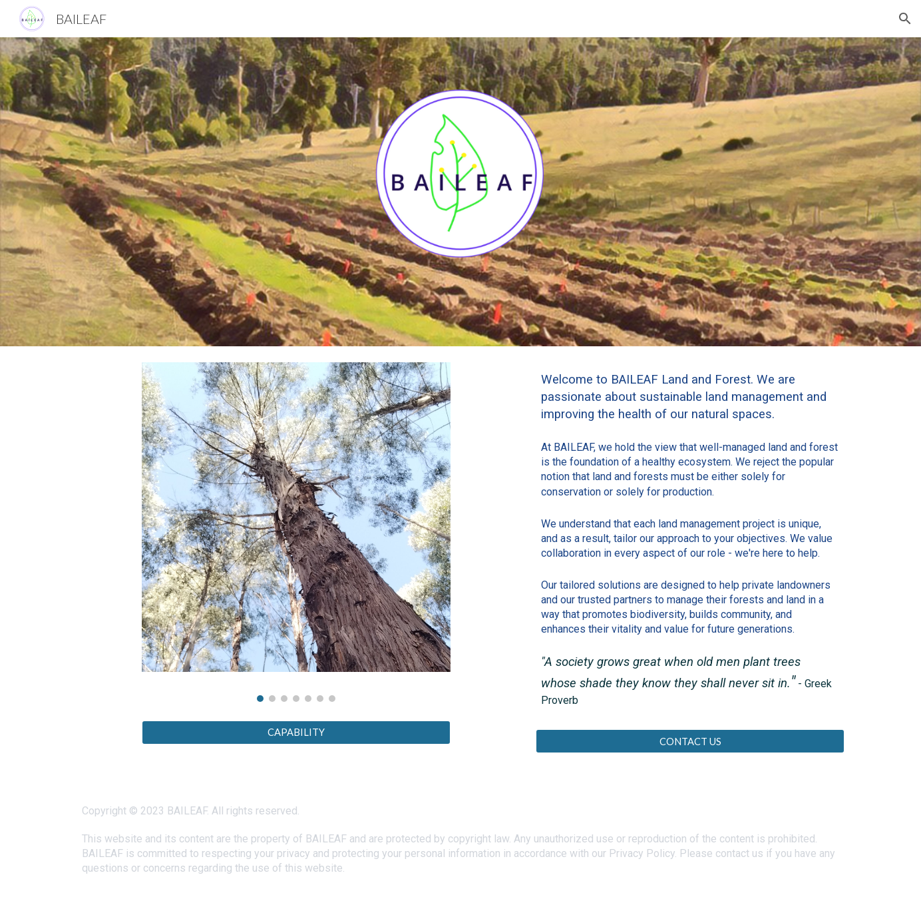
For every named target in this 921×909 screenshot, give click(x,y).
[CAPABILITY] (296, 732)
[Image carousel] (296, 532)
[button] (905, 19)
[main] (690, 545)
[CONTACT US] (690, 741)
